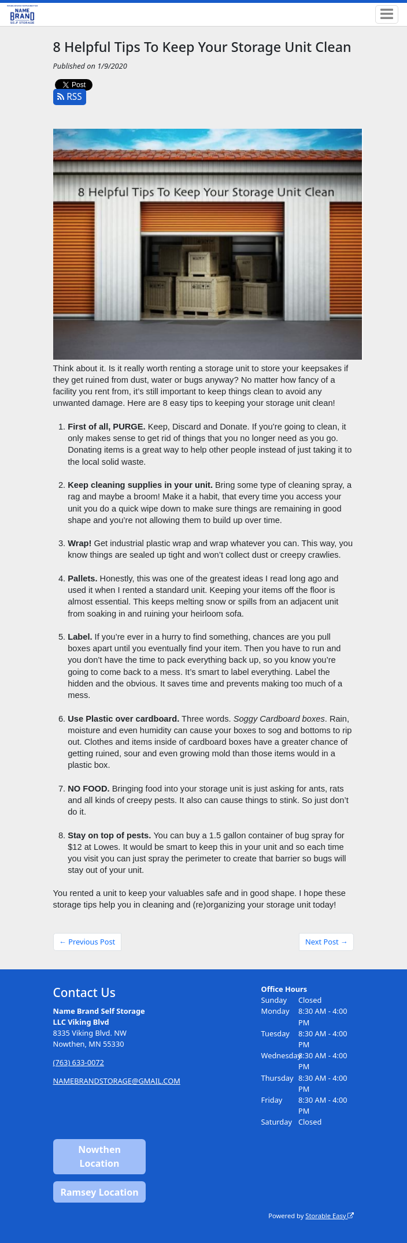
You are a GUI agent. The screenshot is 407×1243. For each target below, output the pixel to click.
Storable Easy (329, 1215)
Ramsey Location (99, 1192)
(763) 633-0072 (78, 1062)
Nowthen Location (99, 1156)
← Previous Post (87, 941)
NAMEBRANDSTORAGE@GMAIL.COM (116, 1081)
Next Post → (326, 941)
